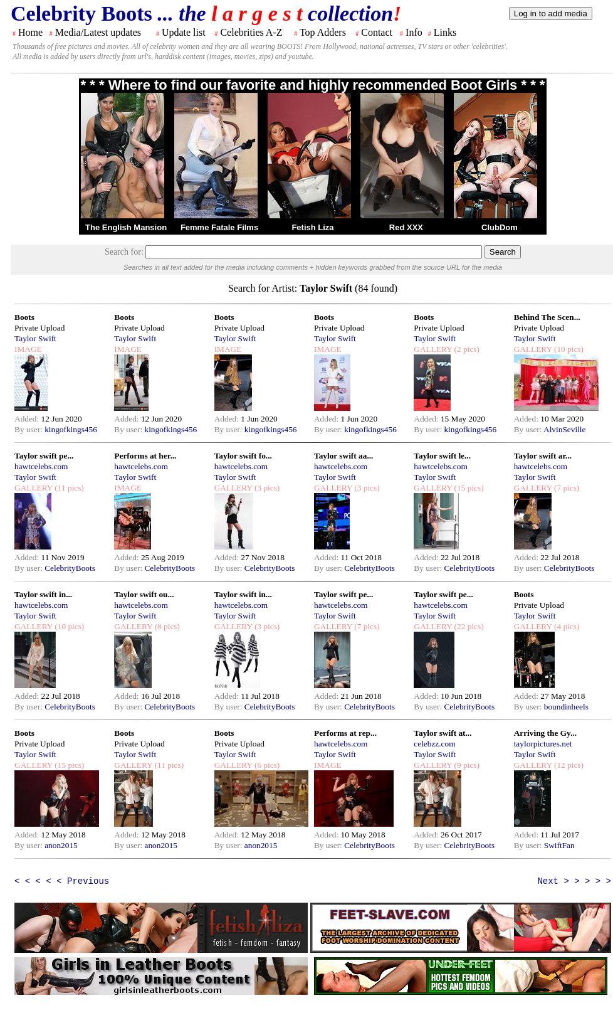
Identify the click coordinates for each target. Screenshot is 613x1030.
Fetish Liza (312, 227)
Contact (376, 32)
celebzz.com (434, 743)
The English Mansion (126, 227)
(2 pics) (465, 349)
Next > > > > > (574, 881)
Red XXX (406, 227)
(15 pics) (467, 487)
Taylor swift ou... (144, 594)
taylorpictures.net (543, 743)
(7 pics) (566, 487)
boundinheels (566, 706)
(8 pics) (166, 626)
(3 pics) (266, 487)
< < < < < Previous (61, 881)
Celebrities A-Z (251, 32)
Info (414, 32)
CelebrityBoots (70, 568)
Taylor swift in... (43, 594)
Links (445, 32)
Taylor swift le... (442, 455)
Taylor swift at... (442, 733)
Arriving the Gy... (545, 733)
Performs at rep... (345, 733)
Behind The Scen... (547, 317)
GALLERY (433, 349)
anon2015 (61, 845)
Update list (184, 32)
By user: (29, 429)
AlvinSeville (564, 429)
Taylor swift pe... (43, 455)
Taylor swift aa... (343, 455)
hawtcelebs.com (41, 466)
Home (30, 32)
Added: (27, 418)
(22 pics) (467, 626)
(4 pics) (566, 626)
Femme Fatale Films (219, 227)
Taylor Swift (35, 338)
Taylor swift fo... (243, 455)
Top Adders (323, 32)
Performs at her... (145, 455)
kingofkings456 (71, 429)
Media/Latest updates (98, 32)
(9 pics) (465, 765)
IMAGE (28, 349)
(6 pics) (266, 765)
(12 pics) (568, 765)
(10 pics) (568, 349)
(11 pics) (68, 487)
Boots (24, 317)
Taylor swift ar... (543, 455)
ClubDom (499, 227)
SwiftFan (559, 845)
